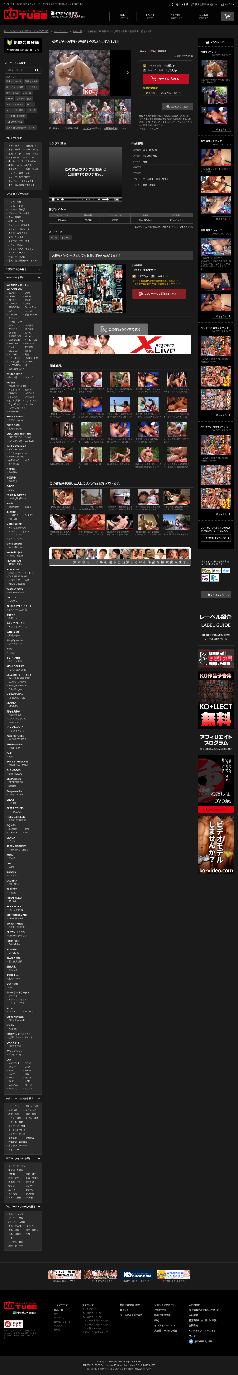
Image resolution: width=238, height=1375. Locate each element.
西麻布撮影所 (13, 711)
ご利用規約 (194, 1305)
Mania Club (14, 340)
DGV (9, 1059)
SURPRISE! (14, 336)
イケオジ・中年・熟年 (19, 241)
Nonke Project (14, 552)
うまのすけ (14, 389)
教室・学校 (13, 1114)
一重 (10, 1238)
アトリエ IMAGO (17, 527)
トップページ (123, 16)
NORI (28, 1081)
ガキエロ (13, 329)
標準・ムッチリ (15, 221)
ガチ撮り (29, 325)
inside (28, 507)
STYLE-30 (12, 949)
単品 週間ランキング (92, 1312)
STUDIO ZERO (14, 374)
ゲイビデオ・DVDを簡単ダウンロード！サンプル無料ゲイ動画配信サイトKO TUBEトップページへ (25, 13)
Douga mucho (14, 791)
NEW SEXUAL (16, 918)
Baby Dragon (15, 689)
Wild (27, 832)
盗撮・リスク (14, 153)
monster (29, 404)
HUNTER (13, 343)
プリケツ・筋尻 (24, 98)
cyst (10, 987)
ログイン (229, 4)
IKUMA (28, 1088)
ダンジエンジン (15, 1051)
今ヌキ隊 (13, 377)
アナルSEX (13, 146)
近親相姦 (30, 1138)
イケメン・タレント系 (19, 229)
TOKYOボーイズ (17, 408)
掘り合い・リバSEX (17, 1145)
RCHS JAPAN (14, 906)
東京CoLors (13, 975)
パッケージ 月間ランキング (95, 1324)
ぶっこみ (13, 397)
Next (128, 73)
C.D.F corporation (16, 446)
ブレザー (30, 1186)
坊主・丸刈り (32, 1230)
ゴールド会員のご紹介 (131, 1315)
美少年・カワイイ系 (17, 233)
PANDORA (14, 307)
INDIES (12, 300)
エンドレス (30, 400)
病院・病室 (31, 1114)
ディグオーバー (15, 640)
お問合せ (193, 1325)
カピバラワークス (16, 623)
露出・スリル (32, 153)
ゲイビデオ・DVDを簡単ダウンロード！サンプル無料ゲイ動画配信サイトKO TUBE (43, 4)
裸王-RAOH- (31, 314)
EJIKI (11, 867)
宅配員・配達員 (15, 1170)
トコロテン (32, 87)
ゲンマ (11, 841)
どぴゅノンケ (15, 321)
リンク (192, 1336)
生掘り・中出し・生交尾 (20, 165)
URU (27, 1067)
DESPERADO (14, 779)
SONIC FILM (31, 358)
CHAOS (12, 393)
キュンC (29, 377)
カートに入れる (168, 78)
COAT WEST (15, 437)
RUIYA (11, 1077)
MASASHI (13, 1063)
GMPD (9, 98)
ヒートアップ (15, 535)
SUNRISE (13, 411)
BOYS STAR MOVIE (17, 761)
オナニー (30, 157)
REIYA (28, 1063)
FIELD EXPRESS (16, 817)
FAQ (156, 1320)
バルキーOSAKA (17, 718)
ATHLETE (30, 573)
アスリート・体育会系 (19, 225)
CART (227, 16)
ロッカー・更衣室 (16, 1134)
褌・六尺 (12, 1194)
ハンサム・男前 (15, 1242)
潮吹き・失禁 (31, 81)
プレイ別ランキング (91, 1328)
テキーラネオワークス (18, 992)
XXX (10, 325)
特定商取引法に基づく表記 (203, 1320)
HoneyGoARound (17, 685)
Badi (9, 753)
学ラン (11, 1186)
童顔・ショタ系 (15, 237)
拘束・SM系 (14, 149)
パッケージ (59, 1318)
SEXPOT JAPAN (17, 682)
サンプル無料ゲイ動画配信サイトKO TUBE (26, 31)
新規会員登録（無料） (206, 4)
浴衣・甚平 (31, 1174)
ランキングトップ (90, 1309)
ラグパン (30, 1189)
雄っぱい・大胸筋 (14, 87)
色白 (28, 1234)
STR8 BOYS (13, 569)
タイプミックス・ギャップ (21, 249)
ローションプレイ (16, 1130)
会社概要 (193, 1315)
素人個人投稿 (13, 958)
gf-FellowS (13, 460)
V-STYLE (29, 393)
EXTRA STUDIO (15, 808)
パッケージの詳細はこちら (161, 293)
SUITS (11, 311)
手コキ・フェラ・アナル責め (22, 161)
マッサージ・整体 (14, 110)
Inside (10, 503)
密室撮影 (12, 1138)
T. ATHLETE (14, 358)
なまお (10, 649)
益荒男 (28, 389)
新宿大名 (11, 966)
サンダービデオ (16, 1003)
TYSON (29, 347)
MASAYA (13, 1085)
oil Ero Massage (16, 583)
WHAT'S (12, 832)
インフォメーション (164, 1325)
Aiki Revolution (15, 744)
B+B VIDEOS (14, 770)
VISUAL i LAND (16, 456)
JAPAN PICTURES (16, 846)
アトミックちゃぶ (17, 999)
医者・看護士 (32, 1178)
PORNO (12, 519)
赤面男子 (11, 477)
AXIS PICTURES (15, 736)
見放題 (57, 1329)
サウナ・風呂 (14, 1118)
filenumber (13, 722)
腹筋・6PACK (12, 93)
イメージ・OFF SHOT (19, 177)
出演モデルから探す (16, 269)
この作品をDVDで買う (124, 329)
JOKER (28, 300)
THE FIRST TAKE (17, 576)
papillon (12, 786)
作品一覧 (77, 31)
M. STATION (14, 365)
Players (12, 892)
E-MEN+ (11, 469)
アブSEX (29, 397)
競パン (30, 104)
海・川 (54, 237)
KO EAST (12, 382)
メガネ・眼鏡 (14, 1197)
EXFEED (29, 441)
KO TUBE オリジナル (18, 285)
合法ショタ (14, 318)
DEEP (11, 296)
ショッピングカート (164, 1305)
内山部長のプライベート (19, 606)
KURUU (12, 303)
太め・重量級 (14, 217)
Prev (52, 73)
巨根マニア (14, 580)
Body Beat (13, 507)
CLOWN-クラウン (16, 932)
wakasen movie (15, 589)
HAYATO (12, 1088)
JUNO (28, 332)
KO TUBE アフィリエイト (202, 1330)
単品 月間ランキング (92, 1316)
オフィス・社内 (15, 1122)
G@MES (11, 825)
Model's (29, 336)
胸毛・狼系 (13, 1230)
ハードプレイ (32, 149)
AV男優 (29, 1197)
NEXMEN (11, 703)
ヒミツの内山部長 (17, 609)
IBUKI (28, 1077)
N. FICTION (31, 340)
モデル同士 (13, 1110)
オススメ (58, 1326)
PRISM (12, 901)
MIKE (27, 1074)
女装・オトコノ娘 (16, 257)
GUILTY (29, 515)
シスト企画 (12, 984)
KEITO (28, 1085)
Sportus (12, 347)
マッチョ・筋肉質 (16, 209)
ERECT (10, 799)
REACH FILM (14, 561)
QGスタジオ (13, 1042)
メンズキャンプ (15, 727)
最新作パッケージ (62, 1322)
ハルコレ (11, 597)
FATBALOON (15, 811)
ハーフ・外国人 (15, 245)
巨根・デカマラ (13, 81)
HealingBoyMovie (16, 494)
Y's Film (11, 1025)
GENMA (11, 837)
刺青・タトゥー (15, 1246)
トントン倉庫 (13, 657)
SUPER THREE (15, 923)
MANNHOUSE (14, 524)
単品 (56, 1314)
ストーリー (13, 157)
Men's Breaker (14, 543)
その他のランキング (215, 537)
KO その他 (13, 361)
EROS (28, 296)
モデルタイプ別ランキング (95, 1332)
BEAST (12, 293)
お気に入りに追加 (179, 106)
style (27, 829)
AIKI (10, 1070)
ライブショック (16, 538)
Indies (28, 351)
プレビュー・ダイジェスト (21, 181)
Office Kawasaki (15, 1016)
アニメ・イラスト (16, 252)
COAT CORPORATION (19, 434)
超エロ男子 (14, 400)
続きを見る (221, 129)
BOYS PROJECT (17, 386)
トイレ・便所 (32, 1118)
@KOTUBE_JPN (203, 1341)
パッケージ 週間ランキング (95, 1320)
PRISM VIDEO (14, 898)
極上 (27, 365)
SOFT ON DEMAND (17, 915)
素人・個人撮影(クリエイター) (20, 127)
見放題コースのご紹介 (165, 1330)
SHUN (28, 1070)
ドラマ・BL (13, 1149)
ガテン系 (31, 110)
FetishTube (13, 941)
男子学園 (29, 329)
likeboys (11, 872)
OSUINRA (12, 880)
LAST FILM (14, 748)
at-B (27, 460)
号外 (27, 354)
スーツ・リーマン (14, 104)
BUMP (28, 293)
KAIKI (11, 1081)
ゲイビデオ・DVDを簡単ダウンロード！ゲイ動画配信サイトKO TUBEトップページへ (20, 1304)
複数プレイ (31, 146)
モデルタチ (31, 1110)
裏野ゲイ (11, 615)
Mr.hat (10, 1008)
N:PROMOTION (15, 694)
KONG (10, 855)
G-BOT (10, 486)
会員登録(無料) (111, 128)
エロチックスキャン (18, 531)
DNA (9, 863)
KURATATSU (15, 441)
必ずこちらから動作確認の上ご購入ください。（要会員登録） (164, 227)
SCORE (12, 354)
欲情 (27, 580)
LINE (27, 303)
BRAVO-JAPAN (15, 416)
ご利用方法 (160, 1310)
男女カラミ (13, 169)
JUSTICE (11, 512)
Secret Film (30, 307)
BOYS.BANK (13, 425)
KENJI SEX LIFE (15, 666)
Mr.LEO (29, 1011)
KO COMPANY (14, 289)
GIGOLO (12, 351)
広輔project (13, 632)
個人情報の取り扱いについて (204, 1310)
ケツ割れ (30, 1194)
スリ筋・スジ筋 (15, 205)
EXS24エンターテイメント (20, 675)
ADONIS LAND (16, 449)
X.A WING (13, 464)
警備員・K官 (14, 1182)
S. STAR (29, 311)
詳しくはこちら (216, 594)
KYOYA (12, 1067)
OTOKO (29, 361)
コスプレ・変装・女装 (19, 173)
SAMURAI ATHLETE (19, 678)
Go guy (12, 332)
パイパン (27, 93)
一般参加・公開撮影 (15, 116)
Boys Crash (14, 404)
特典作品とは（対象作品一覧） (162, 93)
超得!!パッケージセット (19, 1034)
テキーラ (13, 995)
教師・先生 (13, 1178)
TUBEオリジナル (14, 122)
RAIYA (11, 1074)
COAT (28, 437)
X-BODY (12, 314)
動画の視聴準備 (162, 1315)
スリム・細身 (14, 201)
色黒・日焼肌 (14, 1234)
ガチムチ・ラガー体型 (19, 213)
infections (30, 343)
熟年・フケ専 (32, 169)
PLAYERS (12, 889)
